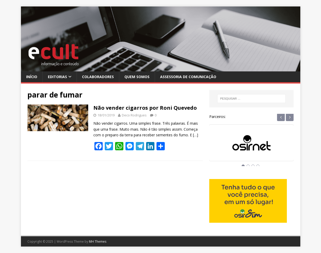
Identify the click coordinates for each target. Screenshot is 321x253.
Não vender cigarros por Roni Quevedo (145, 107)
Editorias (57, 76)
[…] (195, 134)
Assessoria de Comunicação (188, 76)
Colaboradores (98, 76)
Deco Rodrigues (134, 115)
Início (31, 76)
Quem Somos (137, 76)
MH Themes (97, 241)
